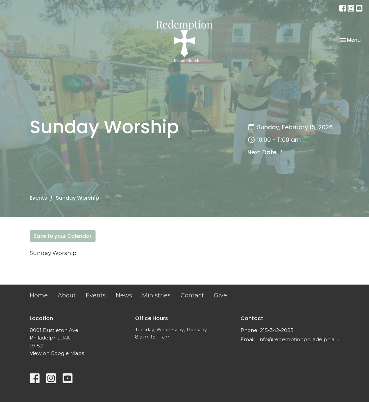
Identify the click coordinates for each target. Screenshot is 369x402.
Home (39, 295)
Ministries (156, 295)
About (67, 295)
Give (220, 295)
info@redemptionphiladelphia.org (299, 339)
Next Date (266, 152)
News (124, 295)
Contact (192, 295)
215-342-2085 (277, 330)
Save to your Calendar (63, 236)
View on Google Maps (57, 353)
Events (38, 198)
